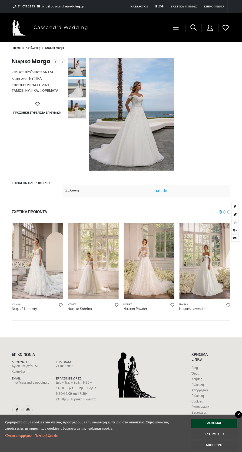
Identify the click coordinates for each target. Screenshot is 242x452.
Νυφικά (35, 78)
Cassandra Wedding (61, 27)
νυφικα (31, 90)
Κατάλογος (139, 6)
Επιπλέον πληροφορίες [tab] (31, 183)
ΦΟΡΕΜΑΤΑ (49, 90)
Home (17, 47)
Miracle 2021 (38, 85)
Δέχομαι (214, 423)
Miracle (161, 191)
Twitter (235, 214)
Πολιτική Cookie (46, 436)
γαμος (18, 90)
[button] (220, 212)
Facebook (235, 206)
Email (235, 238)
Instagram (28, 410)
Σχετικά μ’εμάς (184, 6)
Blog (159, 6)
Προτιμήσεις (214, 434)
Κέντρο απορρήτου (18, 436)
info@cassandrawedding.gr (31, 382)
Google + (235, 230)
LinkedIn (235, 222)
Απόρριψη (214, 445)
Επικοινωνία (214, 6)
